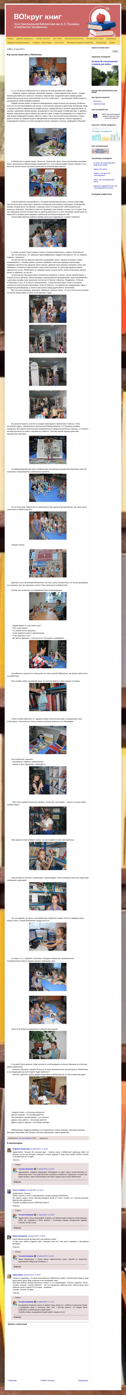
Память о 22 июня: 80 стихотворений (102, 174)
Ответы (18, 1165)
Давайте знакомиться (25, 39)
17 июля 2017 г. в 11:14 (45, 1302)
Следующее (12, 1380)
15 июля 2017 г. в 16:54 (36, 1236)
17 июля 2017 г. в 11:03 (45, 1169)
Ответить (16, 1160)
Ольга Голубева (19, 1190)
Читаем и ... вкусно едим (42, 43)
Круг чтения (57, 39)
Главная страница (47, 1380)
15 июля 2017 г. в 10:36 (39, 1149)
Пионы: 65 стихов (100, 169)
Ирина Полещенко (20, 1236)
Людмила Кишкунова (21, 1149)
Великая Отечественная (74, 39)
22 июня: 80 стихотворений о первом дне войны (105, 164)
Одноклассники (99, 104)
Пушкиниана (111, 39)
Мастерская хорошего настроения (80, 43)
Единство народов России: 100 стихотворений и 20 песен (105, 187)
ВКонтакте (98, 101)
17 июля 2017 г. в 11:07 (45, 1256)
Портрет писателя (43, 39)
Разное (112, 43)
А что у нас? (59, 43)
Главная (10, 39)
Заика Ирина (18, 1275)
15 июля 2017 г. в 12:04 (34, 1190)
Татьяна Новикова (25, 1138)
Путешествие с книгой (94, 39)
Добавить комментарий (17, 1324)
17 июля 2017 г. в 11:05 (45, 1215)
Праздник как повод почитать (18, 43)
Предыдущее (83, 1380)
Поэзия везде (101, 43)
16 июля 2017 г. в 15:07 (32, 1275)
